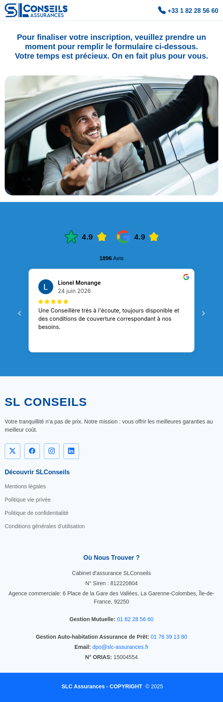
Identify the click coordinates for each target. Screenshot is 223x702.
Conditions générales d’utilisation (45, 526)
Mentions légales (25, 486)
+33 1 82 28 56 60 (188, 10)
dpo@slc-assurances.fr (120, 647)
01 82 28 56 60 (135, 619)
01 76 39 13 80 (169, 637)
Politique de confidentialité (36, 513)
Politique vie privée (28, 499)
